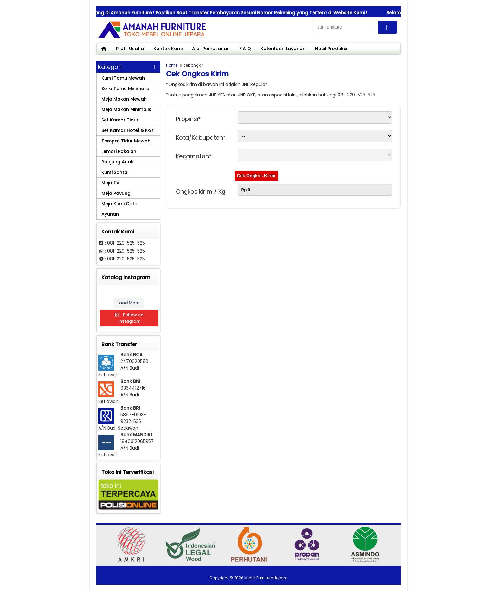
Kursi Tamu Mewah (123, 78)
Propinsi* (188, 119)
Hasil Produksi (331, 48)
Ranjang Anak (117, 162)
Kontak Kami (168, 48)
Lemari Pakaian (118, 151)
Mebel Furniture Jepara (266, 578)
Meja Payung (116, 193)
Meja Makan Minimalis (126, 109)
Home (172, 65)
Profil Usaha (130, 48)
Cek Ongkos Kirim (256, 175)
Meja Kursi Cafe (119, 203)
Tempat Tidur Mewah (126, 141)
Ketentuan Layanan (283, 48)
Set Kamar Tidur (120, 120)
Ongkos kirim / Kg (200, 191)
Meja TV (110, 183)
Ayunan (110, 214)
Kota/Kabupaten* (201, 137)
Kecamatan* (194, 156)
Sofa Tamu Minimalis (125, 88)
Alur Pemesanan (211, 48)
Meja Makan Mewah (124, 99)
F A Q (245, 48)
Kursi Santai (114, 172)
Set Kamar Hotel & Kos (127, 130)
